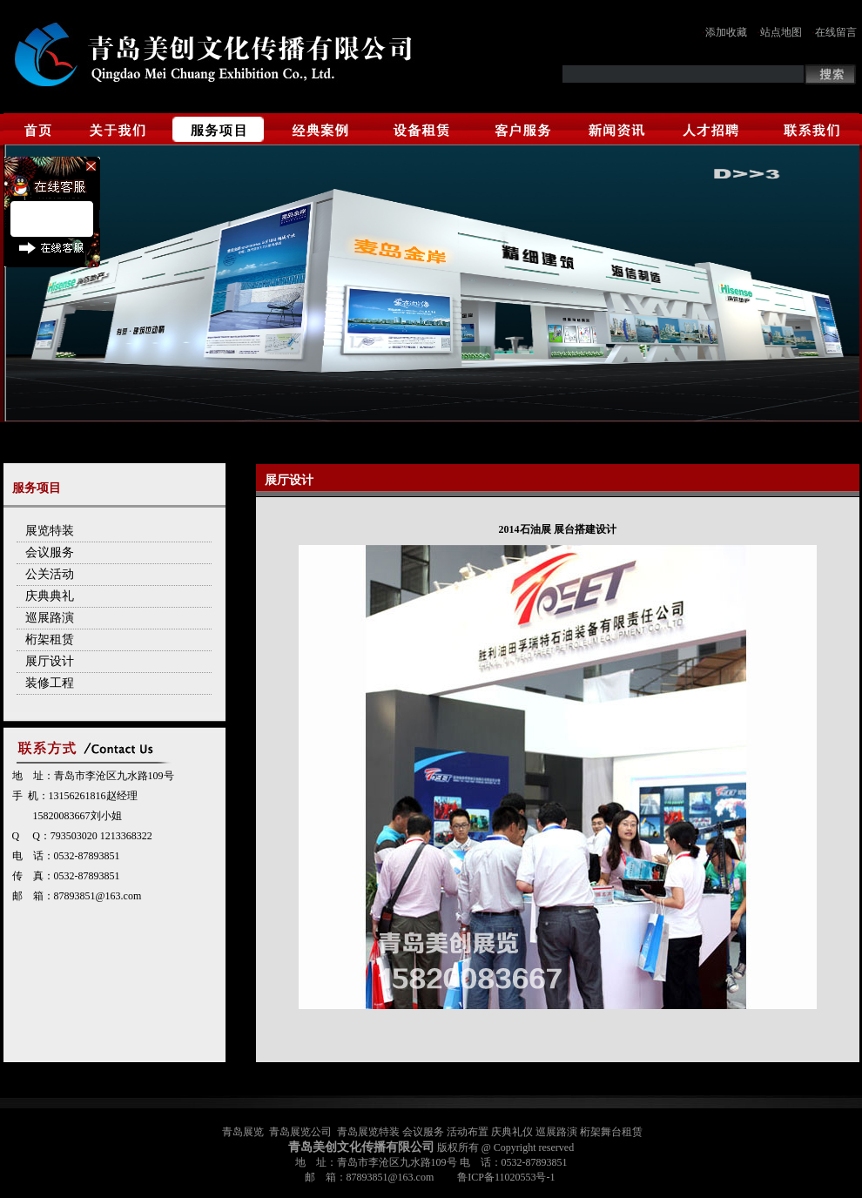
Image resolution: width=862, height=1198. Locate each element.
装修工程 (49, 683)
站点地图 (781, 32)
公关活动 (49, 574)
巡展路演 (49, 617)
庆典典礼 (49, 595)
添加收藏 (726, 32)
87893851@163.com (98, 896)
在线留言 (836, 32)
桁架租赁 (49, 639)
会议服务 (49, 552)
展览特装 (49, 530)
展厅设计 (49, 661)
